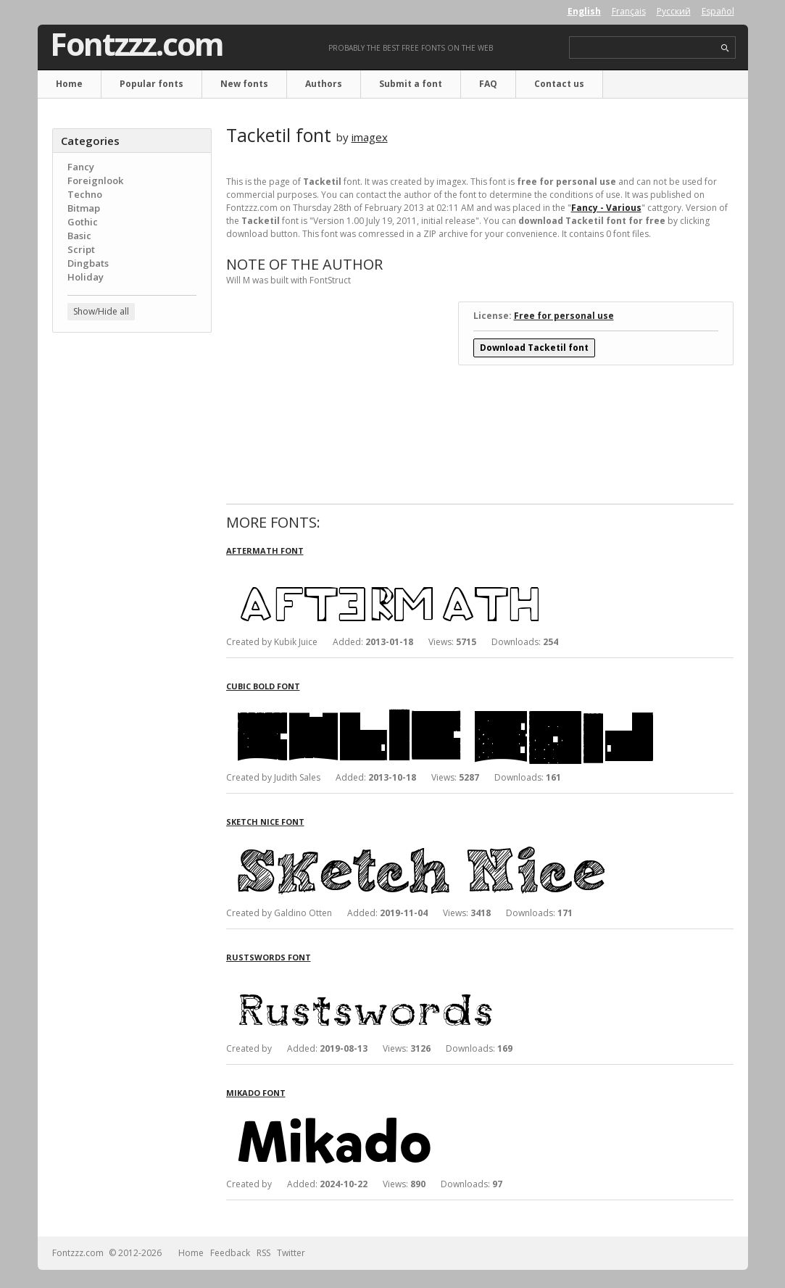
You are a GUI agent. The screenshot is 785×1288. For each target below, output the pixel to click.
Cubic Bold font (263, 686)
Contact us (559, 84)
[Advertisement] (132, 576)
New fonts (244, 84)
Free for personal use (564, 315)
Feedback (230, 1253)
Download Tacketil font (534, 347)
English (584, 11)
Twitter (291, 1253)
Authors (323, 84)
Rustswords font (268, 957)
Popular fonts (151, 84)
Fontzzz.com (136, 44)
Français (629, 11)
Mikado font (256, 1092)
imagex (370, 137)
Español (718, 11)
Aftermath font (265, 550)
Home (69, 84)
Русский (674, 11)
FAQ (488, 84)
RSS (263, 1253)
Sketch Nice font (265, 821)
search (725, 48)
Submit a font (410, 84)
